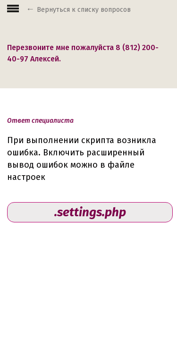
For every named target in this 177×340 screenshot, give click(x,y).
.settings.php (90, 212)
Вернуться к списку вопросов (84, 10)
